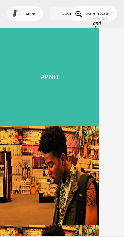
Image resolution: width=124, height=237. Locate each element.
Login (68, 13)
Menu (31, 14)
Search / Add (91, 13)
